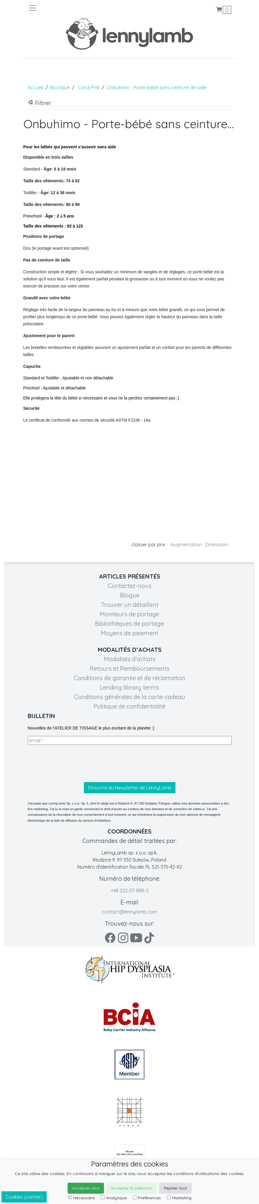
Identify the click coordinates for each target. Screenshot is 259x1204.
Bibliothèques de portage (129, 623)
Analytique (114, 1197)
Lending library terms (129, 687)
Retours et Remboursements (130, 668)
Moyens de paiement (129, 633)
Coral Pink (89, 87)
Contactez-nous (130, 585)
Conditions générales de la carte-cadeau (129, 697)
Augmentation (186, 544)
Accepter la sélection (131, 1188)
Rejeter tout (175, 1188)
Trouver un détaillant (129, 604)
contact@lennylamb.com (129, 912)
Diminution (216, 544)
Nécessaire (81, 1197)
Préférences (147, 1197)
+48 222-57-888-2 (130, 890)
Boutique (60, 87)
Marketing (179, 1197)
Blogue (129, 595)
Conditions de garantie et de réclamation (129, 678)
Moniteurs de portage (129, 614)
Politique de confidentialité (129, 706)
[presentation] (73, 763)
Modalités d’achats (129, 659)
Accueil (35, 87)
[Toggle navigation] (79, 8)
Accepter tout (85, 1188)
